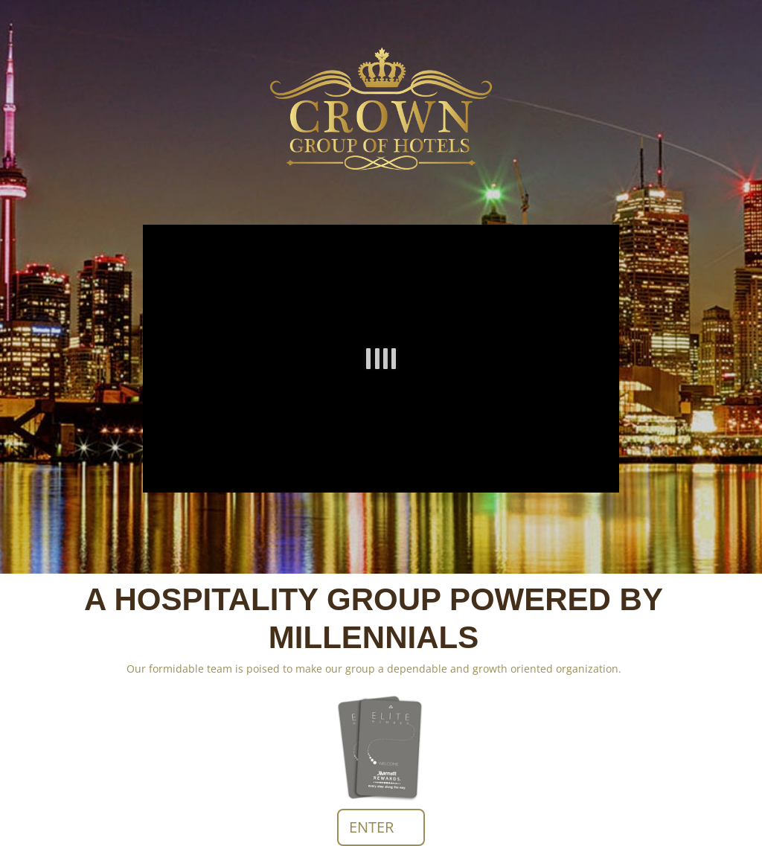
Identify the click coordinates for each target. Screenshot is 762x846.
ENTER (371, 827)
